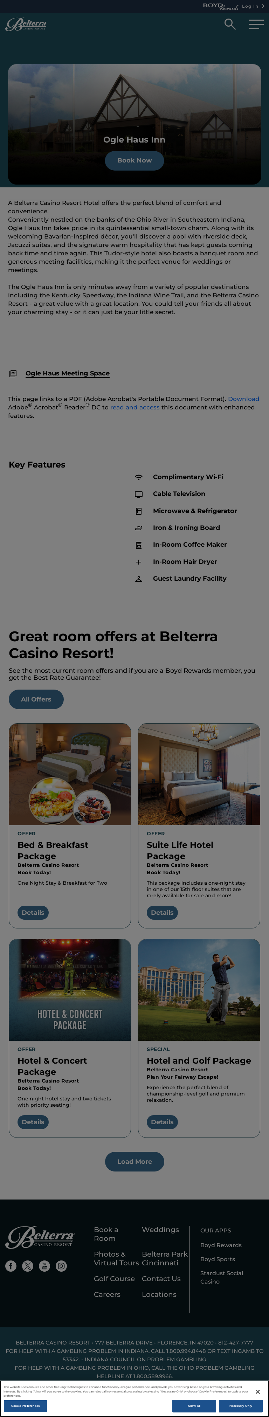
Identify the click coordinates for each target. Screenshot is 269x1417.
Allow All (194, 1408)
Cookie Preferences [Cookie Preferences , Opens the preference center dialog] (25, 1408)
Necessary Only (240, 1408)
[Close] (257, 1394)
